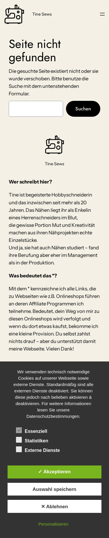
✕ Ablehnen (54, 506)
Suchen (83, 108)
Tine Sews (42, 14)
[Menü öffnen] (102, 14)
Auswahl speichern (54, 489)
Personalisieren (53, 524)
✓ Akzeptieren (54, 471)
